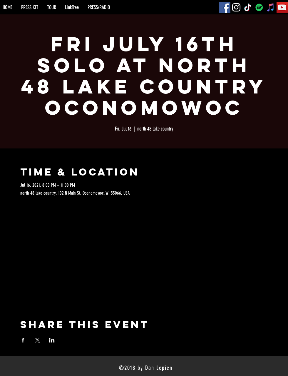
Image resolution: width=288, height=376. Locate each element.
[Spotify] (259, 7)
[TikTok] (247, 7)
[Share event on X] (37, 340)
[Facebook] (224, 7)
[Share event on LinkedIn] (52, 340)
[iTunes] (270, 7)
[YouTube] (282, 7)
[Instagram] (236, 7)
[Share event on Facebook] (23, 340)
